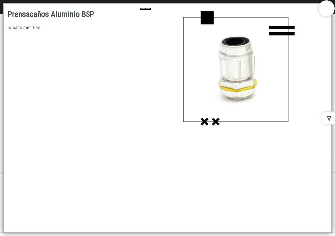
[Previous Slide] (142, 9)
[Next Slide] (148, 9)
